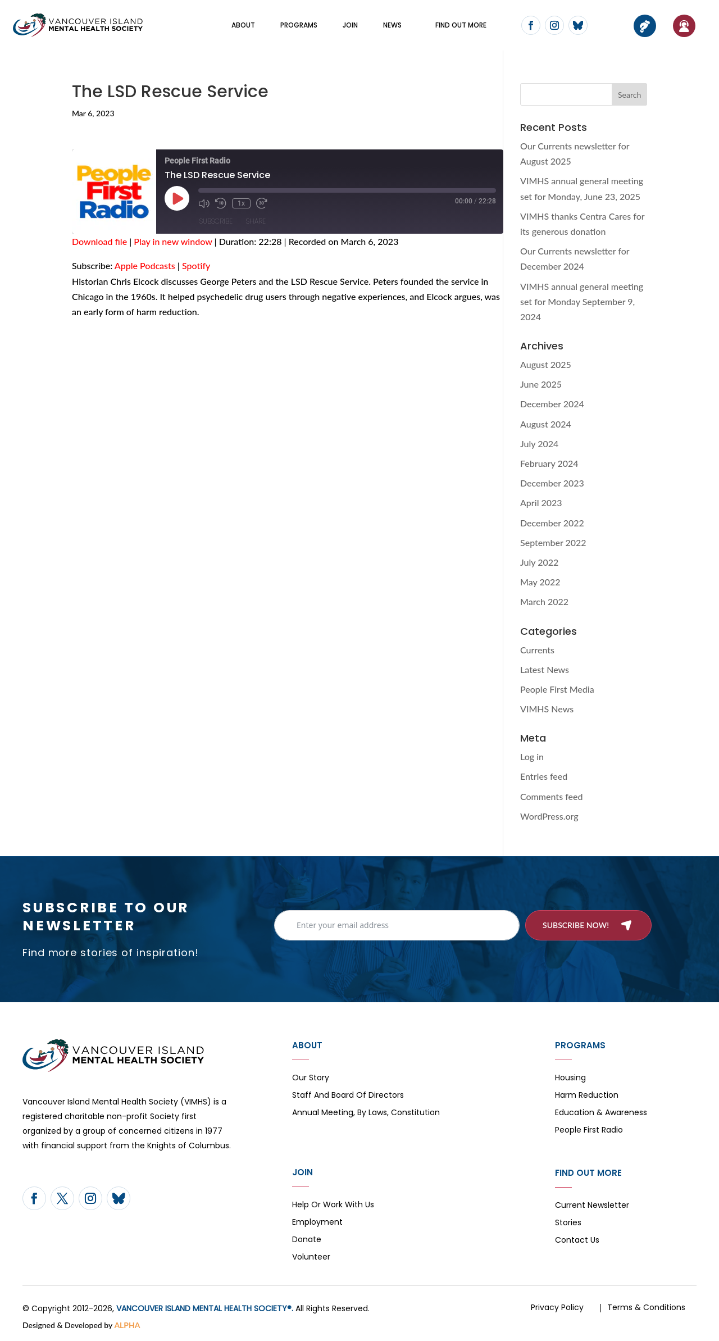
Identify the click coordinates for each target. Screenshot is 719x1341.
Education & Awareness (601, 1113)
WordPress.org (549, 816)
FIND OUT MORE (460, 25)
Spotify (196, 265)
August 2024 (545, 424)
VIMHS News (547, 708)
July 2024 (539, 443)
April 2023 (541, 502)
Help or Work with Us (333, 1205)
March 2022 (544, 601)
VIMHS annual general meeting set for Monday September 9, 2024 (581, 301)
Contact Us (577, 1240)
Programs (298, 25)
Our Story (310, 1078)
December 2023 (552, 483)
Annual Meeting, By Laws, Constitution (366, 1113)
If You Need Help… (684, 26)
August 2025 (545, 364)
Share (256, 221)
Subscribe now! (576, 925)
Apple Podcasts (145, 265)
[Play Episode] (177, 198)
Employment (317, 1223)
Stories (568, 1223)
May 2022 (540, 581)
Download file (99, 241)
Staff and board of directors (348, 1096)
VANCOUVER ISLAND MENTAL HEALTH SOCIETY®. (204, 1308)
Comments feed (551, 796)
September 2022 (553, 542)
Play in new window (173, 241)
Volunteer (311, 1257)
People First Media (557, 689)
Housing (570, 1078)
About (243, 25)
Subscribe (216, 221)
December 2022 (552, 522)
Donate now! (645, 26)
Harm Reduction (586, 1096)
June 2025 (541, 384)
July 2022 (539, 562)
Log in (532, 756)
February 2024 (549, 463)
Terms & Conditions (646, 1307)
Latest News (544, 669)
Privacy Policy (557, 1307)
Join (350, 25)
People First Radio (589, 1130)
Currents (537, 649)
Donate (306, 1240)
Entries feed (543, 776)
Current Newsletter (592, 1206)
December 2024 (552, 403)
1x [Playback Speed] (241, 203)
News (392, 25)
